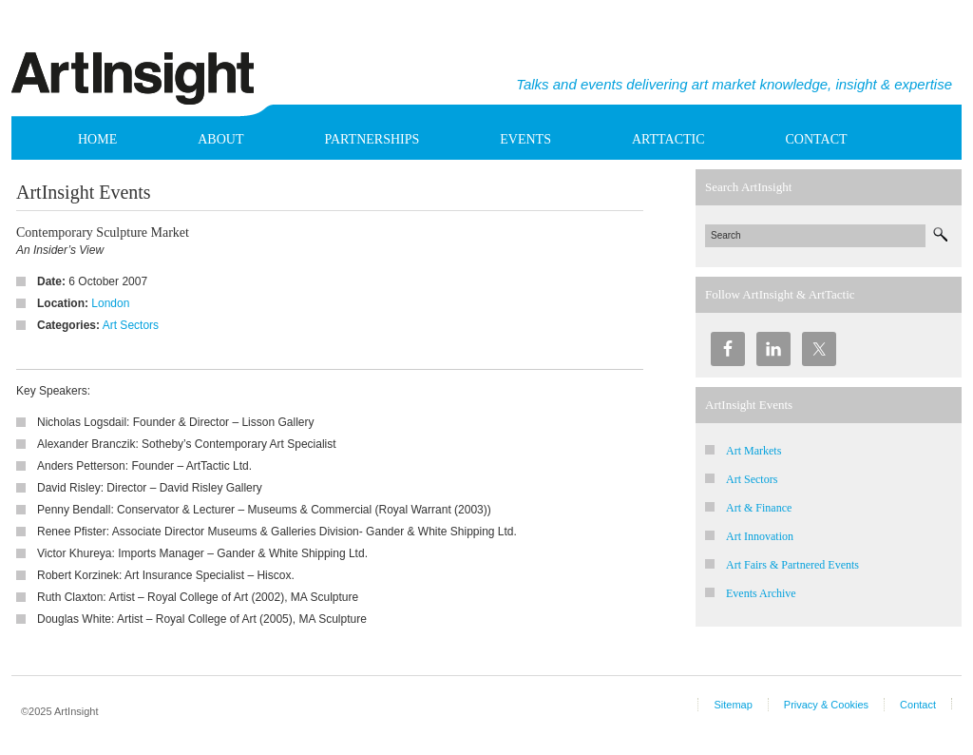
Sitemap (733, 704)
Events (525, 139)
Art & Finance (759, 507)
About (220, 139)
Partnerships (371, 139)
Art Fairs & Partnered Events (792, 564)
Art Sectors (131, 325)
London (110, 303)
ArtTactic (668, 139)
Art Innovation (759, 536)
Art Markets (753, 450)
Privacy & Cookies (826, 704)
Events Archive (761, 593)
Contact (817, 139)
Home (97, 139)
